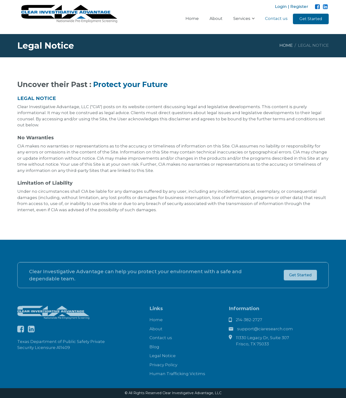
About (216, 18)
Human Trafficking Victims (177, 380)
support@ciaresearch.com (265, 336)
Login (281, 6)
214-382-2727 (249, 326)
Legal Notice (162, 362)
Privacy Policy (163, 371)
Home (192, 18)
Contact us (276, 18)
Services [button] (242, 18)
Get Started (310, 19)
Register (298, 6)
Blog (154, 353)
